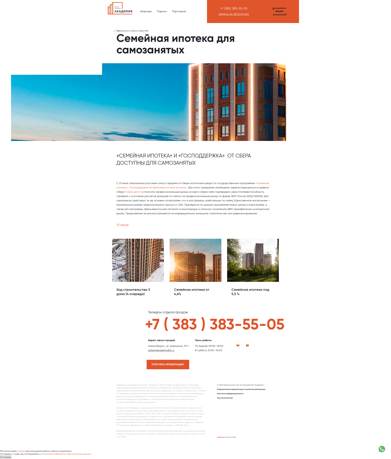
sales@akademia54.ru (161, 350)
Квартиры (146, 11)
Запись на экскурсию (233, 14)
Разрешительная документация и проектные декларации (241, 389)
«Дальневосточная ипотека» (169, 187)
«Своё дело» (133, 192)
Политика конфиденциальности (230, 394)
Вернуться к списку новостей (132, 31)
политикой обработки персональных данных (66, 454)
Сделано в (221, 437)
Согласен (5, 457)
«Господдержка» (139, 187)
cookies (21, 451)
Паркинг (162, 11)
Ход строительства (225, 398)
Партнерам (179, 11)
